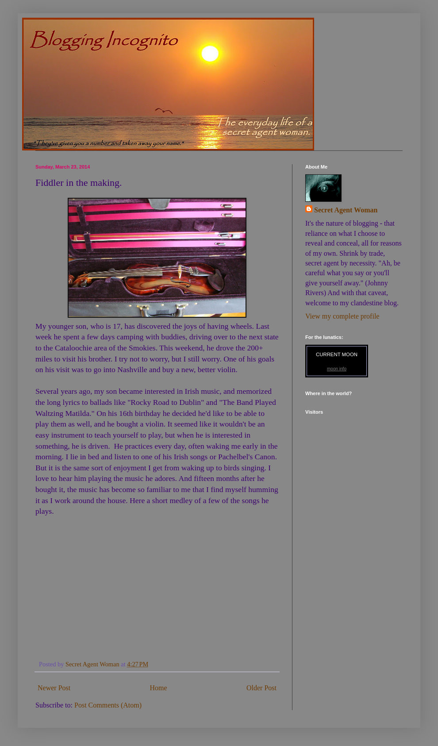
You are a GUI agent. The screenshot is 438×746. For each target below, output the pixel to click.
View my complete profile (342, 316)
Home (158, 688)
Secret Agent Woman (345, 210)
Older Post (261, 688)
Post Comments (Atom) (108, 705)
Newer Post (54, 688)
